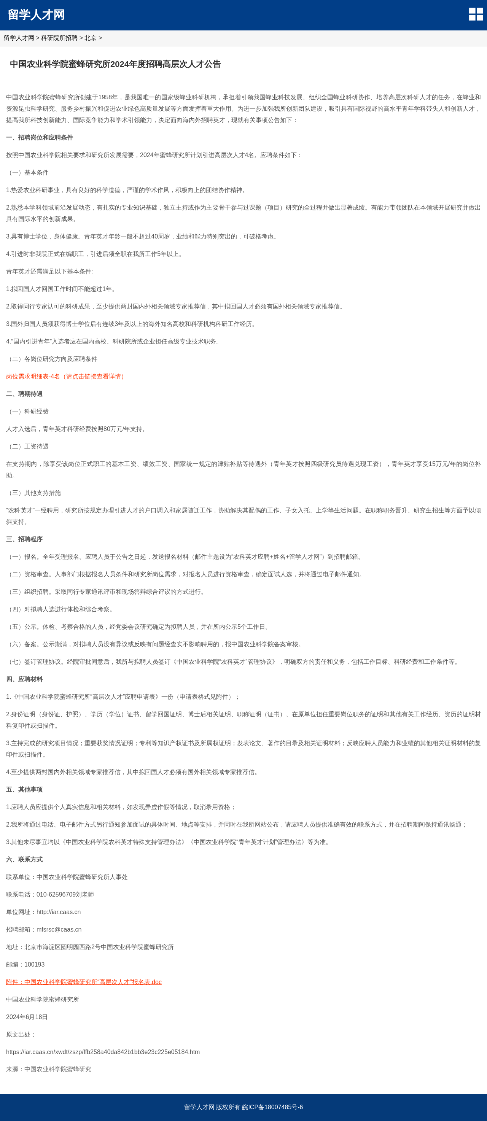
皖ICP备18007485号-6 (272, 1107)
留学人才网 (36, 14)
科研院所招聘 (59, 38)
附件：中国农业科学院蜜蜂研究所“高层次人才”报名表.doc (84, 982)
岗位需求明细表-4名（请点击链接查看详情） (66, 376)
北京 (90, 38)
